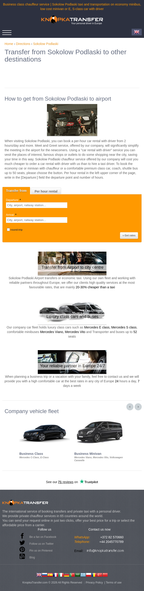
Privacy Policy (94, 582)
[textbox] (36, 205)
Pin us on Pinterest (41, 550)
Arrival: (11, 214)
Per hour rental (46, 191)
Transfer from (16, 191)
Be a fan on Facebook (43, 537)
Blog (32, 557)
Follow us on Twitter (42, 543)
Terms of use (114, 582)
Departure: (14, 200)
